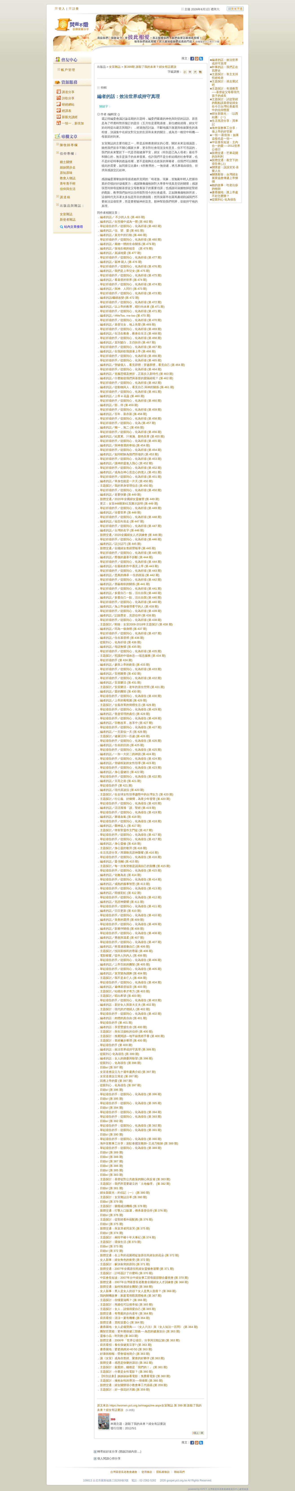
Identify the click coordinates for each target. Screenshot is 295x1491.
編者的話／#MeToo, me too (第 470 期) (125, 315)
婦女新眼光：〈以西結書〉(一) (225, 115)
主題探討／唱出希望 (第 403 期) (120, 995)
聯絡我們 (179, 1472)
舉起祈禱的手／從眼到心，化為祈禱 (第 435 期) (131, 651)
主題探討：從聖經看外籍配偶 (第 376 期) (126, 1219)
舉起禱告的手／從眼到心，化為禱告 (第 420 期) (131, 803)
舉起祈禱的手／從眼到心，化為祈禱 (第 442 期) (131, 579)
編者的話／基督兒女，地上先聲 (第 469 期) (128, 324)
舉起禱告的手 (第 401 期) (116, 1022)
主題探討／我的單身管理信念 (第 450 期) (126, 485)
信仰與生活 (68, 189)
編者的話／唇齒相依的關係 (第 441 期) (125, 584)
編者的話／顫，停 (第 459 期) (119, 405)
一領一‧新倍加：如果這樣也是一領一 (225, 136)
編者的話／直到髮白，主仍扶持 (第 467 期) (128, 342)
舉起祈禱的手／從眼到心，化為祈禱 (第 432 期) (131, 678)
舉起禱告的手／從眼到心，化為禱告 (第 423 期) (131, 767)
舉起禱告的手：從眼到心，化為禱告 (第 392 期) (131, 1125)
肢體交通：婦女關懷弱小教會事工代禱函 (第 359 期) (133, 1385)
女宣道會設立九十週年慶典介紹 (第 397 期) (128, 1072)
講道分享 (65, 92)
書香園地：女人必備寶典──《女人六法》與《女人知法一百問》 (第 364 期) (149, 1327)
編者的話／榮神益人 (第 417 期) (120, 825)
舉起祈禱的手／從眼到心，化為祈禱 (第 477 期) (131, 257)
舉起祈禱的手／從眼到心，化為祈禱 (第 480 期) (131, 239)
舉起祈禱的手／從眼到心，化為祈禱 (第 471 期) (131, 311)
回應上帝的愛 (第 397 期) (116, 1080)
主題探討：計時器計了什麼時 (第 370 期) (126, 1273)
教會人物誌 (68, 178)
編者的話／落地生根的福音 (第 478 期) (126, 248)
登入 (62, 8)
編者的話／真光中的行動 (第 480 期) (123, 235)
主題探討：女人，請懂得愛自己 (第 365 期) (128, 1309)
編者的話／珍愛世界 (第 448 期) (120, 512)
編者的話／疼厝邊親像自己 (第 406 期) (125, 946)
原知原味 (66, 173)
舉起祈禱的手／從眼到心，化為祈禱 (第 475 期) (131, 275)
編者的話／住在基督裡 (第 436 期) (122, 637)
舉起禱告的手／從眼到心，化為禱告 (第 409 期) (131, 924)
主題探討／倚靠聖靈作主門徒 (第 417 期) (126, 830)
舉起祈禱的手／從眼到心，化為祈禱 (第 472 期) (131, 302)
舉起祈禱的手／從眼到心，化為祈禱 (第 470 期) (131, 320)
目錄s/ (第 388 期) (111, 1157)
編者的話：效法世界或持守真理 (225, 61)
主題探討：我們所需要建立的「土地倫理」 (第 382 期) (135, 1183)
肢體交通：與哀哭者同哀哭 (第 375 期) (125, 1228)
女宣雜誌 (66, 214)
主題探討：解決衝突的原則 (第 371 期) (125, 1264)
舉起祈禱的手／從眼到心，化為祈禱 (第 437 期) (131, 633)
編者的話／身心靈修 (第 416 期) (120, 843)
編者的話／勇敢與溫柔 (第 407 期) (122, 937)
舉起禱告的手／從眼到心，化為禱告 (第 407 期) (131, 942)
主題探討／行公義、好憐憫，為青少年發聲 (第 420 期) (135, 799)
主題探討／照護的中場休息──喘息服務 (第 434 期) (133, 655)
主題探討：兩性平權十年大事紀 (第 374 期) (128, 1237)
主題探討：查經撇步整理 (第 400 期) (123, 1040)
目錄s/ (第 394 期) (111, 1107)
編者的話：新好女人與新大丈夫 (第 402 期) (128, 1004)
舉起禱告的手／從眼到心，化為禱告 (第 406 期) (131, 960)
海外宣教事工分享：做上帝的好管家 (225, 129)
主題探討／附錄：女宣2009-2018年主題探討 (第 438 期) (136, 624)
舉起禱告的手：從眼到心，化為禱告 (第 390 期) (131, 1139)
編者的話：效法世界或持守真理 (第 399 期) (128, 1049)
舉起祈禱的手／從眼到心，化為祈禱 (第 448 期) (131, 517)
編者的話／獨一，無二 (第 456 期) (122, 427)
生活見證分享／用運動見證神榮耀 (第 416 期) (129, 852)
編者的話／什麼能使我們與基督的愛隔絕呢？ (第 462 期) (136, 378)
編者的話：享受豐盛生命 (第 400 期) (123, 1027)
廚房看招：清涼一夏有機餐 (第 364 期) (125, 1318)
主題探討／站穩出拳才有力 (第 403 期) (125, 991)
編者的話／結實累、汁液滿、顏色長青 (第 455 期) (132, 436)
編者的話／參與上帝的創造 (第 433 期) (125, 664)
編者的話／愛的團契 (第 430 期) (120, 691)
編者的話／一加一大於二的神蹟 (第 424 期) (128, 754)
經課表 (63, 111)
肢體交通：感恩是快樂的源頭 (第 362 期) (126, 1362)
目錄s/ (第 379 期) (111, 1201)
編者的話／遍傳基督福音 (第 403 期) (123, 986)
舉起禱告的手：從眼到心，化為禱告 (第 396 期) (131, 1094)
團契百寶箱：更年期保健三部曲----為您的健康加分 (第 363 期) (140, 1331)
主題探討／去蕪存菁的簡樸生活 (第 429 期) (128, 705)
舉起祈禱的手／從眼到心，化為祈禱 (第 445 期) (131, 552)
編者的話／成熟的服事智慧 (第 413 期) (125, 884)
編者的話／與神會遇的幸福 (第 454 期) (125, 445)
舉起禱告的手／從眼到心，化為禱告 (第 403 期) (131, 1000)
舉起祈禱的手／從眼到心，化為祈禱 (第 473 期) (131, 293)
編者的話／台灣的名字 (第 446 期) (122, 530)
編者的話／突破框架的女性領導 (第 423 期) (128, 763)
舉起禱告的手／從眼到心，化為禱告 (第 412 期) (131, 897)
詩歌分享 (65, 98)
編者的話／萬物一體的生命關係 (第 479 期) (128, 244)
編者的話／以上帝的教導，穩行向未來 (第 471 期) (132, 306)
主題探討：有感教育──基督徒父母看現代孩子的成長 (225, 92)
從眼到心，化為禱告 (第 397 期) (120, 1085)
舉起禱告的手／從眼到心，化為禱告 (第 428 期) (131, 718)
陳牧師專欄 (69, 145)
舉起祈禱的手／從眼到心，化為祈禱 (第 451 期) (131, 476)
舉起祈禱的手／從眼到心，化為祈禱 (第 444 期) (131, 561)
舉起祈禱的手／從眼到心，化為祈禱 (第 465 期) (131, 360)
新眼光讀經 (67, 117)
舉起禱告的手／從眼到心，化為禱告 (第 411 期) (131, 906)
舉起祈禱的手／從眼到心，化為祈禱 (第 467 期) (131, 347)
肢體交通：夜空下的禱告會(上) (225, 161)
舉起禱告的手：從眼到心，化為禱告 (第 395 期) (131, 1103)
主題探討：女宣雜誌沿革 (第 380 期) (123, 1197)
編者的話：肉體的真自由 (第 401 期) (123, 1018)
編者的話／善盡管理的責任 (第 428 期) (125, 714)
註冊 (75, 8)
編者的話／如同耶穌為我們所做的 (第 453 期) (129, 454)
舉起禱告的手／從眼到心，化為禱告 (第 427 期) (131, 727)
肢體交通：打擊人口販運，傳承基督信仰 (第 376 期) (133, 1210)
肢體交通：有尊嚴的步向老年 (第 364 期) (126, 1313)
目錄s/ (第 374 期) (111, 1233)
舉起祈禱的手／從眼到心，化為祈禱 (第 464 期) (131, 369)
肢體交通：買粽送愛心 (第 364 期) (122, 1322)
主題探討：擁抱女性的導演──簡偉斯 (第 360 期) (131, 1380)
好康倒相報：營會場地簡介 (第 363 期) (125, 1353)
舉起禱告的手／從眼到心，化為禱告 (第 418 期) (131, 821)
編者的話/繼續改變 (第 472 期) (119, 297)
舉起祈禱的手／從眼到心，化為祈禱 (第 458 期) (131, 418)
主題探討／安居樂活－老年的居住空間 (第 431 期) (132, 687)
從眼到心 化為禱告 (224, 199)
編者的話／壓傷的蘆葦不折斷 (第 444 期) (126, 557)
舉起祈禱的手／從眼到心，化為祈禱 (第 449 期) (131, 508)
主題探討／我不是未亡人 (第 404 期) (123, 978)
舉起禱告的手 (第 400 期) (116, 1045)
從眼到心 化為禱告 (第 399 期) (119, 1054)
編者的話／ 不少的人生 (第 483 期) (122, 217)
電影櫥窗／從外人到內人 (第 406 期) (123, 955)
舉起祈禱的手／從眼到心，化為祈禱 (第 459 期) (131, 409)
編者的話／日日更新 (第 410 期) (120, 910)
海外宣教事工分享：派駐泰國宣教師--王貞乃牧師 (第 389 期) (139, 1143)
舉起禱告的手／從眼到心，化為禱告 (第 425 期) (131, 749)
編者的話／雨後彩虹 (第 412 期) (120, 893)
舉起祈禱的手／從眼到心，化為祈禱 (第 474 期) (131, 284)
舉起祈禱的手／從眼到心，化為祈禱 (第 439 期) (131, 611)
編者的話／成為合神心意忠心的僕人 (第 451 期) (131, 472)
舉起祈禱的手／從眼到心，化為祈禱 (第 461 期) (131, 391)
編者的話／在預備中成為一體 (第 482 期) (126, 221)
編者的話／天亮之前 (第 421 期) (120, 781)
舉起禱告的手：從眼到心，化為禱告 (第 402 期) (131, 1013)
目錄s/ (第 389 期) (111, 1152)
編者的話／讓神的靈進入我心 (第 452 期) (126, 463)
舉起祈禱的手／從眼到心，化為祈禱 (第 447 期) (131, 526)
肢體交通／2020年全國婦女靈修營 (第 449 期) (129, 499)
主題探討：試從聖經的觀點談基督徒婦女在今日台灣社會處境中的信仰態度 (225, 105)
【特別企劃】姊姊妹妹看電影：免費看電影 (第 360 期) (135, 1376)
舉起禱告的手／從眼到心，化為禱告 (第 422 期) (131, 776)
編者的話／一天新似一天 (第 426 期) (123, 731)
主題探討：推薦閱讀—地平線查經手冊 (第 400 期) (132, 1036)
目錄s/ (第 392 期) (111, 1121)
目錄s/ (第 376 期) (111, 1215)
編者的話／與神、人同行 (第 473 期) (123, 288)
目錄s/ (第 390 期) (111, 1134)
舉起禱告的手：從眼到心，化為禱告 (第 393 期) (131, 1116)
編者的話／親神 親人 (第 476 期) (121, 262)
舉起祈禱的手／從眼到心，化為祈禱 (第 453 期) (131, 458)
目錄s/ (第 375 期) (111, 1224)
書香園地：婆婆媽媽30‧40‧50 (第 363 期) (126, 1349)
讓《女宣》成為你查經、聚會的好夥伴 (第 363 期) (132, 1358)
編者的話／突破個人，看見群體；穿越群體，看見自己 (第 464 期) (142, 364)
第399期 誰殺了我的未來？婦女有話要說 (150, 66)
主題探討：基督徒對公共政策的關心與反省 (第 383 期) (135, 1179)
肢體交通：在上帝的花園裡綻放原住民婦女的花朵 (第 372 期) (139, 1255)
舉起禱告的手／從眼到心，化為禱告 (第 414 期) (131, 879)
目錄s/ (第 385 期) (111, 1170)
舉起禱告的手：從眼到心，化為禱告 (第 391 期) (131, 1130)
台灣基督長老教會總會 (123, 1472)
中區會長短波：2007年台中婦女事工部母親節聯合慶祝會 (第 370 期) (144, 1277)
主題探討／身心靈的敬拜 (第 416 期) (123, 848)
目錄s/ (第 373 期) (111, 1246)
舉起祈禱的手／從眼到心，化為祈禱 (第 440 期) (131, 602)
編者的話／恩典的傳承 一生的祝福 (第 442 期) (130, 575)
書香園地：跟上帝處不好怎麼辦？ (225, 194)
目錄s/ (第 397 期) (111, 1067)
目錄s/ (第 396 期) (111, 1089)
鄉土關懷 (66, 162)
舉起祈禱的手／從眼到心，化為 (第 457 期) (128, 423)
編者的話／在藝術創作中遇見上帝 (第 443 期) (129, 566)
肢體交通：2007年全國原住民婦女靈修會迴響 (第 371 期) (137, 1268)
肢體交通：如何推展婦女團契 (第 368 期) (126, 1286)
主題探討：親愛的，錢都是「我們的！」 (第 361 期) (133, 1367)
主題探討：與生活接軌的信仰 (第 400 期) (126, 1031)
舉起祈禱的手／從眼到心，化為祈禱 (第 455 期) (131, 441)
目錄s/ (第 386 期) (111, 1165)
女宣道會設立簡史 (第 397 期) (119, 1076)
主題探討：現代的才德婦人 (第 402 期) (125, 1009)
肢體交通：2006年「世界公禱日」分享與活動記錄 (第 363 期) (140, 1340)
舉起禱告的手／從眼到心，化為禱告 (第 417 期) (131, 834)
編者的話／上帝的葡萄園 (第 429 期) (123, 700)
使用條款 (146, 1472)
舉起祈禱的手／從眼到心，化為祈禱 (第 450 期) (131, 490)
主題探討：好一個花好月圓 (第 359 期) (125, 1389)
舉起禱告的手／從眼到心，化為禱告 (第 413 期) (131, 888)
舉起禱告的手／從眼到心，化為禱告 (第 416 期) (131, 857)
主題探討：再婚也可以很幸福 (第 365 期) (126, 1304)
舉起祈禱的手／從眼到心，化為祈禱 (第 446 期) (131, 539)
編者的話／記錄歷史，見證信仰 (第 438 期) (128, 615)
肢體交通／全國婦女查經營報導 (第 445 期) (128, 548)
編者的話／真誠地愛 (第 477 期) (120, 253)
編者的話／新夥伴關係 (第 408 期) (122, 928)
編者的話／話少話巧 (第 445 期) (120, 543)
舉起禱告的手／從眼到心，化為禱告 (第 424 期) (131, 758)
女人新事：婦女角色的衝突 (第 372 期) (125, 1259)
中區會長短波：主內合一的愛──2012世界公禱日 (226, 146)
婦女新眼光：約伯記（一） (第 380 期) (125, 1192)
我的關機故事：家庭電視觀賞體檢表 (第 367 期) (131, 1295)
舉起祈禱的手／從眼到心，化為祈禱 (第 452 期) (131, 467)
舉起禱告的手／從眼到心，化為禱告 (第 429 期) (131, 709)
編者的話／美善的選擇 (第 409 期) (122, 919)
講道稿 (65, 197)
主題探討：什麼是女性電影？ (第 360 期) (126, 1371)
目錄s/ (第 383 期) (111, 1174)
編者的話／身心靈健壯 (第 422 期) (122, 772)
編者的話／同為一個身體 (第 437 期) (123, 628)
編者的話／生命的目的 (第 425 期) (122, 745)
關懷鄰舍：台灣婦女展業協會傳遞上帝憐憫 (225, 178)
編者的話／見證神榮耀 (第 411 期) (122, 901)
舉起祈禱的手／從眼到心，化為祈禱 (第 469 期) (131, 329)
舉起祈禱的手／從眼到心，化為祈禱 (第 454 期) (131, 450)
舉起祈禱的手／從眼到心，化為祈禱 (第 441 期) (131, 588)
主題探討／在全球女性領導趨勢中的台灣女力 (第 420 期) (136, 794)
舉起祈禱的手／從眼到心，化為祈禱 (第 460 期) (131, 400)
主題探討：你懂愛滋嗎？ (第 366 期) (123, 1300)
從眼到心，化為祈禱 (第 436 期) (120, 642)
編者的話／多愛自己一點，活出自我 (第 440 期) (131, 593)
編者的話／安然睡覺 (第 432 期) (120, 673)
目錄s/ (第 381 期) (111, 1188)
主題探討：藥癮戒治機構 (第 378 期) (123, 1206)
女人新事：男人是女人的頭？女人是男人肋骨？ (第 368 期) (138, 1291)
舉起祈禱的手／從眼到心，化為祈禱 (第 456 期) (131, 432)
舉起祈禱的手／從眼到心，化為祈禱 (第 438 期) (131, 620)
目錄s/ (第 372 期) (111, 1250)
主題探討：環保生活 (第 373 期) (120, 1242)
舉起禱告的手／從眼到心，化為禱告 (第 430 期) (131, 696)
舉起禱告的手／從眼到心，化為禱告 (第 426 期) (131, 740)
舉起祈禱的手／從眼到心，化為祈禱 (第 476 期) (131, 266)
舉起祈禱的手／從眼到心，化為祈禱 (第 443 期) (131, 570)
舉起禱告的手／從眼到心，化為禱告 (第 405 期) (131, 969)
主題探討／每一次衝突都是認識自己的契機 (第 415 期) (135, 866)
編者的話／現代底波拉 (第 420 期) (122, 790)
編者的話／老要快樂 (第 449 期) (120, 494)
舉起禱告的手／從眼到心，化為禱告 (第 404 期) (131, 982)
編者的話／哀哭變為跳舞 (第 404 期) (123, 973)
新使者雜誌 (68, 219)
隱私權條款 (163, 1472)
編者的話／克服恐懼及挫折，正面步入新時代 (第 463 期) (136, 373)
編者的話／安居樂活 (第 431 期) (120, 682)
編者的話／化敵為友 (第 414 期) (120, 875)
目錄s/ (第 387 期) (111, 1161)
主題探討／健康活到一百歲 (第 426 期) (125, 736)
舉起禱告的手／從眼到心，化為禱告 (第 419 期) (131, 812)
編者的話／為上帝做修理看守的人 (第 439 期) (129, 606)
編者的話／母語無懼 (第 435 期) (120, 646)
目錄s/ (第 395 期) (111, 1098)
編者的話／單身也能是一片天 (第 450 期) (126, 481)
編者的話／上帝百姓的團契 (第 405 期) (125, 964)
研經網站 (65, 104)
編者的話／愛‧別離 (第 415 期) (119, 861)
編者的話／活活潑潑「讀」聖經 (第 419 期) (128, 807)
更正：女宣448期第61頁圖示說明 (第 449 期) (129, 503)
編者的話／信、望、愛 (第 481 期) (122, 230)
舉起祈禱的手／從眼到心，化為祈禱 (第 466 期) (131, 356)
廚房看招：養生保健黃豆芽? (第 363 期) (126, 1344)
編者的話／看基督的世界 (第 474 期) (123, 279)
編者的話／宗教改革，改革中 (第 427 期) (126, 722)
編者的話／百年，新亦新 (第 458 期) (123, 414)
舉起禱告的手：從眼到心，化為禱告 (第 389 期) (131, 1148)
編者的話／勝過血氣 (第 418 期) (120, 816)
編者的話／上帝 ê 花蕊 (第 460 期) (122, 396)
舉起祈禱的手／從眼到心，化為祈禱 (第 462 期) (131, 382)
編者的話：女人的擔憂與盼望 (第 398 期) (126, 1058)
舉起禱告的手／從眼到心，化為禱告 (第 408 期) (131, 933)
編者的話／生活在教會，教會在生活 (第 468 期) (131, 333)
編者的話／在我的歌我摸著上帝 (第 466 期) (128, 351)
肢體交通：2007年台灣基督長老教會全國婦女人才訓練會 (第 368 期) (144, 1282)
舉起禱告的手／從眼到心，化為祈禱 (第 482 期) (131, 226)
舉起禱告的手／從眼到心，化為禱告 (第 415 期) (131, 870)
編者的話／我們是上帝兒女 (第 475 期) (125, 271)
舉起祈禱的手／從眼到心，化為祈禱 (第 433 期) (131, 669)
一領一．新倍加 (70, 123)
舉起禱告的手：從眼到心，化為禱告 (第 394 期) (131, 1112)
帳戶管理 (68, 70)
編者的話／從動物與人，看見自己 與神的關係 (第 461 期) (137, 387)
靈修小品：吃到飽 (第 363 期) (119, 1336)
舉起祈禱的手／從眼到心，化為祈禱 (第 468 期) (131, 338)
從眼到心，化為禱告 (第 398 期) (120, 1063)
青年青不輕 (68, 183)
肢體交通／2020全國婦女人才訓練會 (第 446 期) (131, 535)
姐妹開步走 (68, 167)
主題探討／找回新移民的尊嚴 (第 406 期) (126, 951)
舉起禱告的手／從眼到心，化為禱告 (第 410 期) (131, 915)
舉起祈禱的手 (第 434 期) (116, 660)
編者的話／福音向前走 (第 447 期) (122, 521)
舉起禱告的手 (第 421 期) (116, 785)
